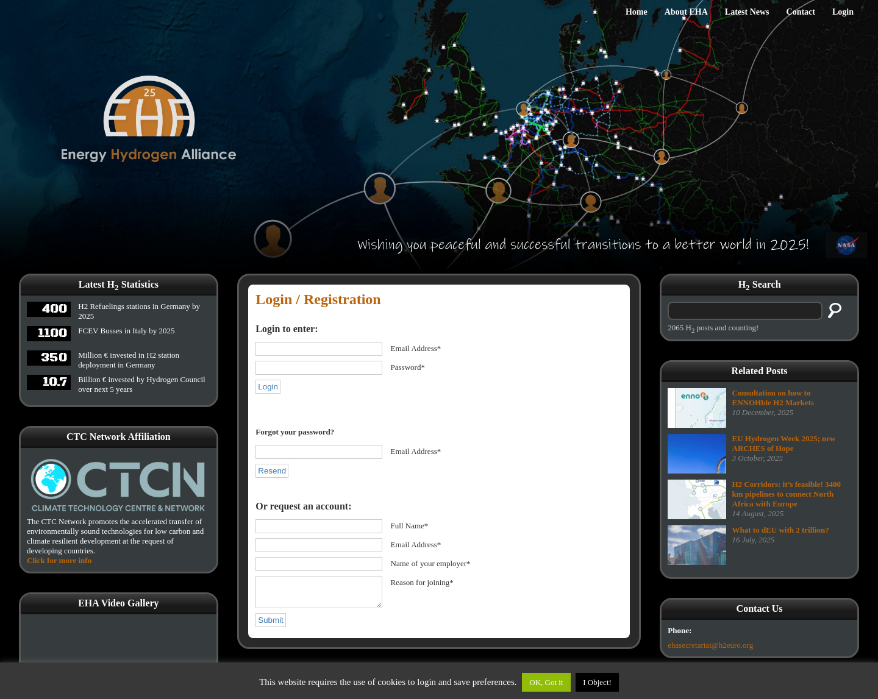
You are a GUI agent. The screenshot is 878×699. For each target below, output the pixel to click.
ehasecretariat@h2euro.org (710, 645)
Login (843, 11)
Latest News (747, 11)
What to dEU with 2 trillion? (780, 529)
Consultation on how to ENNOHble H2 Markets (773, 397)
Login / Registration (317, 299)
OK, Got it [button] (546, 682)
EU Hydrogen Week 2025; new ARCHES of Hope (784, 443)
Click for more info (59, 560)
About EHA (686, 11)
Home (637, 11)
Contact (801, 11)
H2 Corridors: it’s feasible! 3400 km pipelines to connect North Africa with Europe (786, 494)
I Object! (597, 682)
